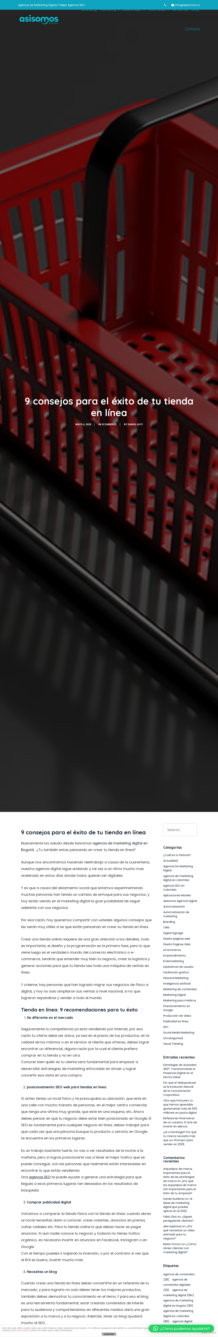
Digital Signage (173, 933)
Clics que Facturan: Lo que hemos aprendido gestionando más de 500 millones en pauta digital (180, 1107)
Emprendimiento (174, 955)
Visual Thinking (173, 1044)
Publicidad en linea (175, 1021)
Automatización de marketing (176, 914)
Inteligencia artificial (177, 984)
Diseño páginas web (176, 939)
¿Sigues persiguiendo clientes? (178, 1219)
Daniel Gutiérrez (174, 1199)
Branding (169, 922)
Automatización (174, 906)
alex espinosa (172, 1226)
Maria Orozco (172, 1244)
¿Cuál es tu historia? (177, 855)
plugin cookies (208, 1332)
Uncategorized (173, 1038)
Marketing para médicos (179, 1000)
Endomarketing (173, 961)
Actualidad (170, 861)
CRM (166, 927)
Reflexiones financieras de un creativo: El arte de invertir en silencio (180, 1122)
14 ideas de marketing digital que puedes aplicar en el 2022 (177, 1205)
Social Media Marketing (178, 1032)
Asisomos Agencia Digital (180, 901)
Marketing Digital (174, 995)
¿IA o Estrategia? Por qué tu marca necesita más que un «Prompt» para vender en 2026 (180, 1138)
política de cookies (19, 1330)
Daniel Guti (135, 424)
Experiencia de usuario (178, 967)
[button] (181, 1328)
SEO (165, 1027)
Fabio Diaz (170, 1217)
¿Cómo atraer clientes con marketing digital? (179, 1248)
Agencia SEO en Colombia (174, 888)
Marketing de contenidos (180, 989)
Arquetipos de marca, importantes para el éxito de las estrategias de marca (179, 1175)
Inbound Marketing (175, 978)
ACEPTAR (109, 1334)
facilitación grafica (176, 972)
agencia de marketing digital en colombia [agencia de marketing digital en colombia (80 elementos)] (178, 1316)
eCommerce (109, 424)
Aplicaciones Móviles (177, 895)
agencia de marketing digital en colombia (178, 878)
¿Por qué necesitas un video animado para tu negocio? (179, 1232)
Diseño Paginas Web (177, 944)
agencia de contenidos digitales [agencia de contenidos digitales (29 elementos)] (177, 1285)
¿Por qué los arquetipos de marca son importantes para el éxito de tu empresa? (179, 1187)
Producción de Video (177, 1016)
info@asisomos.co (187, 5)
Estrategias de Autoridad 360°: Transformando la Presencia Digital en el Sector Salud (179, 1071)
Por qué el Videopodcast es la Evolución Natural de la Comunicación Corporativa (179, 1089)
